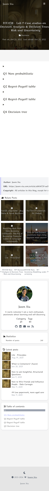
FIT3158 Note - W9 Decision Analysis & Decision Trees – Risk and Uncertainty (12, 271)
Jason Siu (16, 182)
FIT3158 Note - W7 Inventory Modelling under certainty (37, 271)
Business (24, 35)
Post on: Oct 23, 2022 (12, 39)
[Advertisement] (24, 147)
